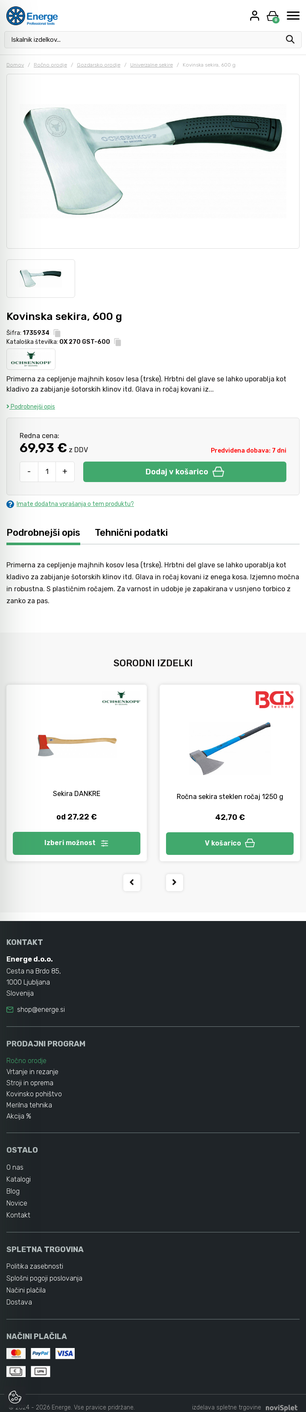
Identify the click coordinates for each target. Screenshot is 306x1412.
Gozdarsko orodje (98, 65)
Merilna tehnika (29, 1105)
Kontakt (18, 1215)
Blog (13, 1191)
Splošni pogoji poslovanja (44, 1278)
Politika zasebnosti (34, 1266)
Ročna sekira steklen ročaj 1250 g (230, 797)
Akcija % (18, 1116)
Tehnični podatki (131, 532)
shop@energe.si (41, 1009)
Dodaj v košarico (185, 472)
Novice (16, 1203)
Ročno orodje (50, 65)
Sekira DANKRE (76, 794)
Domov (15, 65)
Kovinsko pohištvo (34, 1094)
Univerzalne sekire (151, 65)
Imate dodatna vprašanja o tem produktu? (70, 504)
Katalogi (18, 1179)
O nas (14, 1167)
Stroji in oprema (29, 1083)
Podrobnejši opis (30, 406)
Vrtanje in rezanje (32, 1072)
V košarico (230, 843)
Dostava (19, 1302)
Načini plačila (26, 1290)
